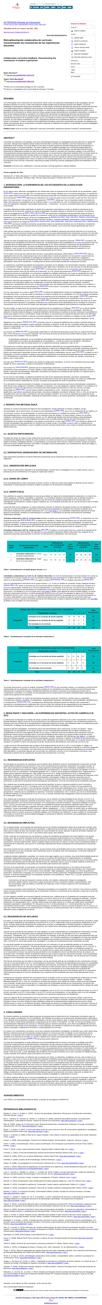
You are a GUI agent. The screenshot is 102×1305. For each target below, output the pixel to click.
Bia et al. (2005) (40, 213)
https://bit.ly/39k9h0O (55, 1263)
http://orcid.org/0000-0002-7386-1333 (20, 81)
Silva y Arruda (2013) (57, 221)
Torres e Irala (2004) (22, 367)
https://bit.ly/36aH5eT (19, 1268)
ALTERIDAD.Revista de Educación (22, 22)
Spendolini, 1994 (28, 579)
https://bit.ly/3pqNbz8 (67, 1156)
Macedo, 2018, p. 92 (23, 701)
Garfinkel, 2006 (59, 410)
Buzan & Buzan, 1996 (57, 579)
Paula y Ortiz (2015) (72, 217)
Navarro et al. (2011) (80, 221)
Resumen (8, 99)
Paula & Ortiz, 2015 (80, 253)
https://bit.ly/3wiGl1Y (29, 1126)
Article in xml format (79, 41)
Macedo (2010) (70, 420)
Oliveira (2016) (39, 268)
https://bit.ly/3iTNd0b (11, 1276)
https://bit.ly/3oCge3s (11, 1193)
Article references (78, 44)
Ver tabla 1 (53, 511)
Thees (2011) (69, 221)
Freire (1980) (80, 352)
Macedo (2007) (44, 286)
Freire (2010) (51, 199)
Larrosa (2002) (21, 197)
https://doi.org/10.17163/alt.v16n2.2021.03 (16, 32)
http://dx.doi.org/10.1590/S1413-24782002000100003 (23, 1169)
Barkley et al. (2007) (21, 331)
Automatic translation (79, 54)
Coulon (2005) (83, 412)
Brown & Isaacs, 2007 (27, 520)
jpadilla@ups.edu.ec (51, 1303)
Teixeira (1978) (8, 193)
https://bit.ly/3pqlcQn (78, 1206)
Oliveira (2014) (34, 221)
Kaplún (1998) (44, 300)
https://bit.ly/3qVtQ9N (72, 1211)
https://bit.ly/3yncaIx (35, 1131)
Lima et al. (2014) (44, 221)
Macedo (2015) (77, 270)
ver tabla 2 (47, 591)
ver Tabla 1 (81, 736)
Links (20, 1115)
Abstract (9, 138)
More (73, 70)
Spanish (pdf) (77, 38)
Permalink (75, 76)
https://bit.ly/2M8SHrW (18, 1224)
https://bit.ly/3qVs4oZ (54, 1252)
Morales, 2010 (32, 1038)
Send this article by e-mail (81, 57)
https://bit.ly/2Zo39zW (11, 1200)
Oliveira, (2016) (29, 213)
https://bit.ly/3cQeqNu (81, 1216)
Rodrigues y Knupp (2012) (87, 217)
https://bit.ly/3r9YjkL (22, 1231)
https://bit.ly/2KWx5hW (69, 1163)
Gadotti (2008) (83, 296)
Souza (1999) (38, 291)
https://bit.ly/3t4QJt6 (61, 1174)
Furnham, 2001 (74, 517)
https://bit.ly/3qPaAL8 (28, 1258)
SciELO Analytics (80, 31)
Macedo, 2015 (49, 686)
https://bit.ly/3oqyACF (69, 1121)
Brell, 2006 (45, 529)
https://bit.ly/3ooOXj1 (85, 1238)
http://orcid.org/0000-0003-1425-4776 (20, 75)
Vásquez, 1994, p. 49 (10, 585)
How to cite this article (81, 47)
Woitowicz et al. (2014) (58, 217)
